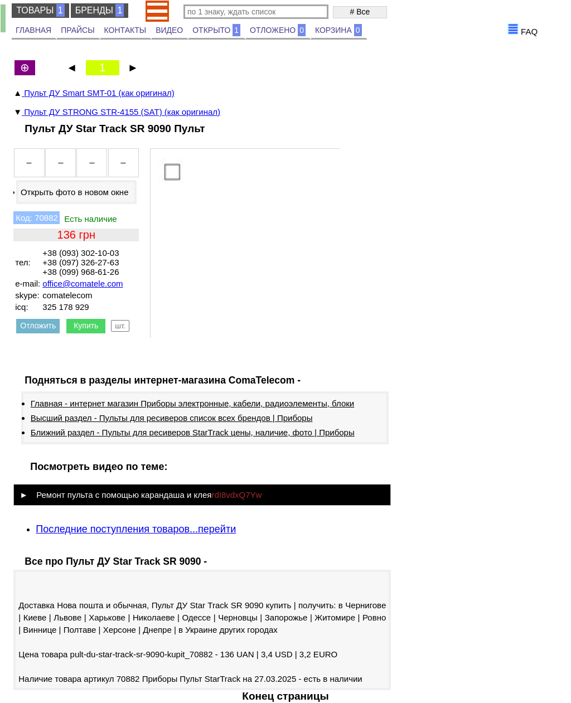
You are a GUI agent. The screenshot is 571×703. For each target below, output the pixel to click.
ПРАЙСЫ (77, 30)
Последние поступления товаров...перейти (136, 529)
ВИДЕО (169, 30)
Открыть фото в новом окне (75, 192)
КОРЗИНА (338, 30)
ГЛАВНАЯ (33, 30)
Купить (86, 325)
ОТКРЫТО (216, 30)
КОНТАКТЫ (125, 30)
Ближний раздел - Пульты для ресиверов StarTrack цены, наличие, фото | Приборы (193, 432)
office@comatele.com (82, 283)
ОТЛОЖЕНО (278, 30)
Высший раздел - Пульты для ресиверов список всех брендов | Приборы (172, 418)
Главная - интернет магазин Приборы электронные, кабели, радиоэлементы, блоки (192, 403)
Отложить (38, 325)
